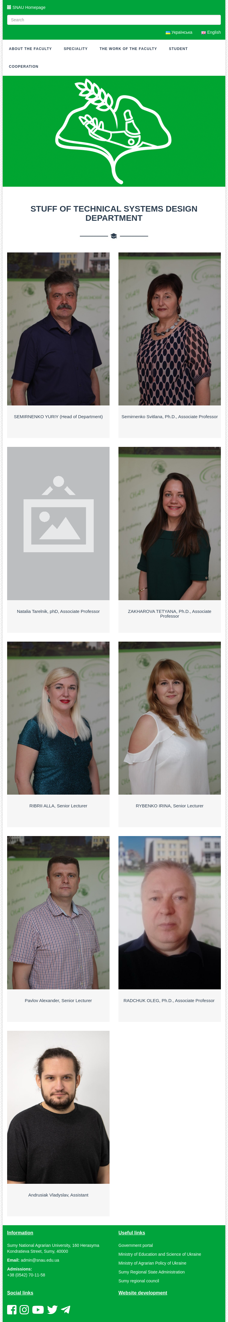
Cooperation (23, 67)
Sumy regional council (138, 1280)
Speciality (76, 49)
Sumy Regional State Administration (151, 1272)
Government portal (135, 1245)
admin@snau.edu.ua (40, 1260)
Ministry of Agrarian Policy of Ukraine (152, 1263)
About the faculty (30, 49)
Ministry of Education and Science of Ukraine (159, 1254)
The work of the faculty (128, 49)
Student (178, 49)
